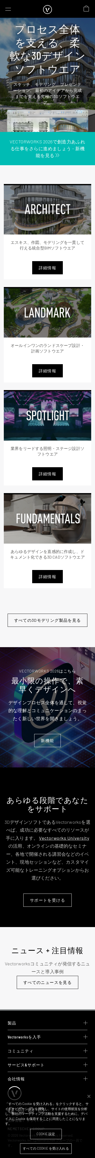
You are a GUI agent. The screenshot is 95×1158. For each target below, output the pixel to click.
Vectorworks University (64, 838)
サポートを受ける (47, 900)
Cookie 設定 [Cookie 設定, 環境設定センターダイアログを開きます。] (45, 1134)
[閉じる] (88, 1096)
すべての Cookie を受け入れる (46, 1148)
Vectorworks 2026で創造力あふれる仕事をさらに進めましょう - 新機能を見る (47, 148)
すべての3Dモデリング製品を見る (47, 620)
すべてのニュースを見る (47, 982)
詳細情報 (47, 267)
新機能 (47, 740)
